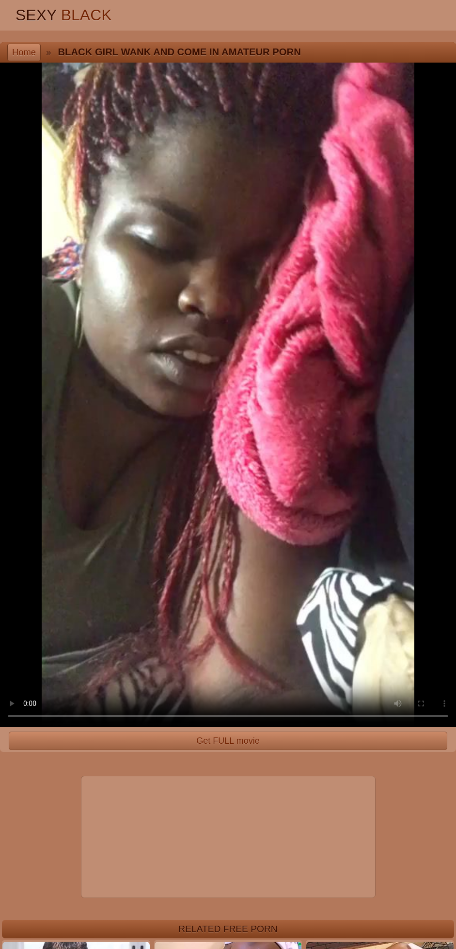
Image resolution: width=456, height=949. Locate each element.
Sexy (64, 15)
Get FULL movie (227, 741)
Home (24, 52)
